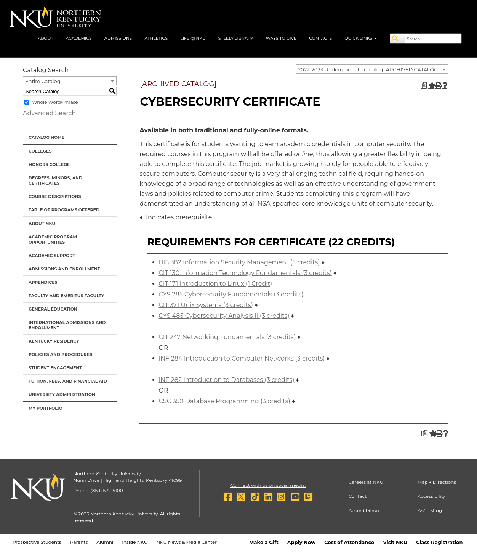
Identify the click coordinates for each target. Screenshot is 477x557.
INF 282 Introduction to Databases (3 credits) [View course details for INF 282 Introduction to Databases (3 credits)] (227, 379)
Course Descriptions (55, 196)
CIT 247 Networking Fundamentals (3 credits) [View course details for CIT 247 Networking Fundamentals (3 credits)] (227, 337)
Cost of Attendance (349, 542)
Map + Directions (437, 482)
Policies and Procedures (60, 354)
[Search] (397, 38)
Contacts (320, 38)
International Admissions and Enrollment (67, 325)
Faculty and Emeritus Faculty (66, 295)
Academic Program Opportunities (53, 239)
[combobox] (372, 69)
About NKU (42, 223)
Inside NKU (134, 542)
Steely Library (235, 38)
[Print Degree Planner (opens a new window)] (423, 86)
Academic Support (52, 255)
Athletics (156, 38)
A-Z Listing (430, 510)
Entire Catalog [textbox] (43, 81)
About (45, 38)
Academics (79, 38)
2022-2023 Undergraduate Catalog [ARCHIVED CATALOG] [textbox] (368, 69)
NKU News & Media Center (186, 542)
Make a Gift (264, 542)
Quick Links (360, 38)
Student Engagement (55, 367)
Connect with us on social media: (268, 485)
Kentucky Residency (54, 341)
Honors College (49, 164)
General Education (53, 309)
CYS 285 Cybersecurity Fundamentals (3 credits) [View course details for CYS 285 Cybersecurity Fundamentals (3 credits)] (231, 294)
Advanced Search (49, 113)
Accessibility (431, 496)
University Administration (62, 394)
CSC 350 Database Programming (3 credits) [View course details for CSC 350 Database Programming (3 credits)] (224, 401)
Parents (79, 542)
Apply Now (301, 542)
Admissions (118, 38)
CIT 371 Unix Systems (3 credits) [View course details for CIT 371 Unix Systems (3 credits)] (206, 305)
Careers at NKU (366, 482)
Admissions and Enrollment (64, 269)
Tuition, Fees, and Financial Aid (68, 381)
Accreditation (364, 510)
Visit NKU (395, 542)
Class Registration (439, 542)
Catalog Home (46, 137)
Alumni (104, 542)
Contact (358, 496)
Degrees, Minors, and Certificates (55, 180)
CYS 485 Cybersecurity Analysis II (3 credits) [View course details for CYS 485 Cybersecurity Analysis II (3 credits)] (224, 315)
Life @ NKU (193, 38)
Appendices (43, 282)
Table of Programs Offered (64, 209)
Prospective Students (37, 542)
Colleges (40, 151)
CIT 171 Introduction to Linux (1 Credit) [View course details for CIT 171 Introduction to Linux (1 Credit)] (215, 283)
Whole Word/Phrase (55, 102)
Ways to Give (281, 38)
